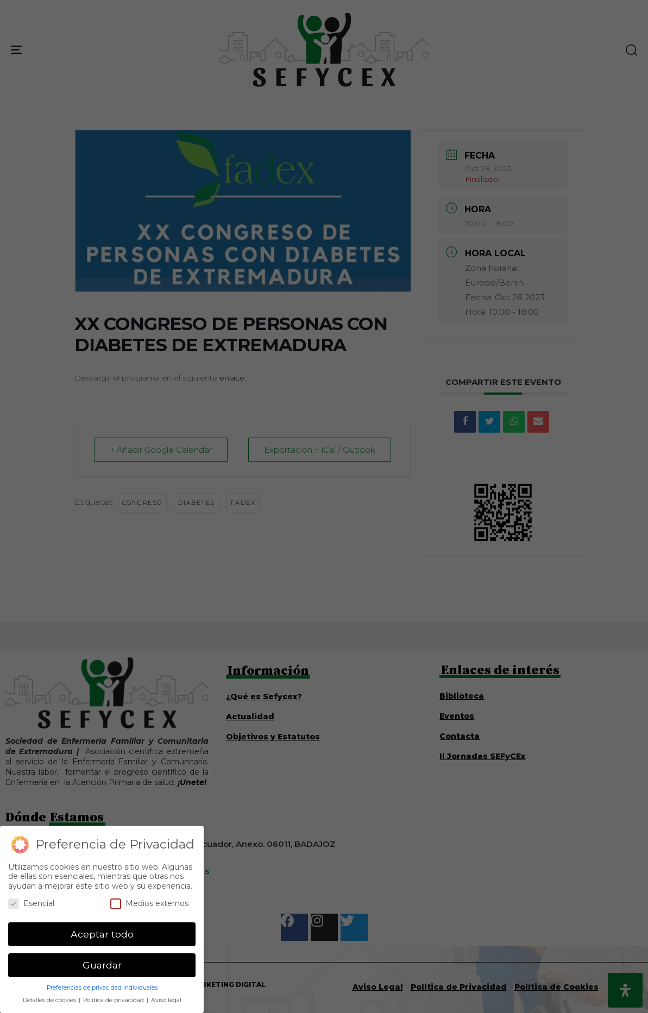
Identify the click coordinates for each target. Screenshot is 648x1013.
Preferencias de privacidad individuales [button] (102, 987)
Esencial (31, 903)
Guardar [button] (102, 965)
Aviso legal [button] (166, 1000)
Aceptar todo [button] (102, 934)
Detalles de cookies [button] (50, 1000)
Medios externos (149, 903)
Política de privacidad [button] (114, 1000)
